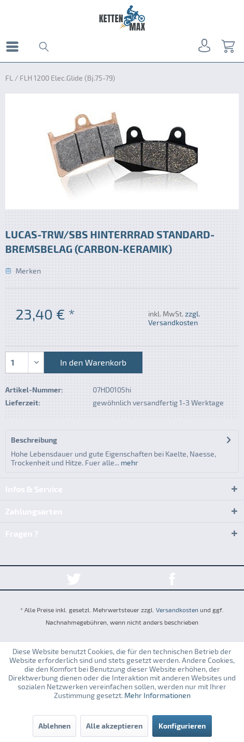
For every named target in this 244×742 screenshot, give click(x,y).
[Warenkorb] (227, 46)
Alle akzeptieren (114, 725)
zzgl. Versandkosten (174, 318)
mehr (128, 462)
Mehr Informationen (157, 695)
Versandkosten (177, 609)
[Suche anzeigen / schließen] (43, 46)
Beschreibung (34, 439)
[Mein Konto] (202, 46)
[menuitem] (15, 46)
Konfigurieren (182, 725)
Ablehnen (54, 725)
